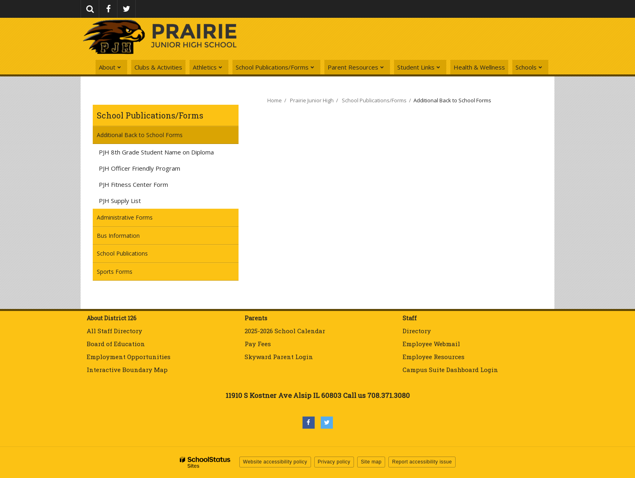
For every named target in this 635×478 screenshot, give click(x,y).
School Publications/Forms (150, 115)
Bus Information (118, 235)
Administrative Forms (125, 217)
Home (274, 100)
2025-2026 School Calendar (285, 331)
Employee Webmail (431, 344)
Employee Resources (434, 357)
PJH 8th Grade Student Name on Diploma (168, 153)
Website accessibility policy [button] (275, 462)
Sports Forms (114, 271)
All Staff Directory (114, 331)
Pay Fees (259, 344)
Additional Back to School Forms (140, 135)
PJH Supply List (120, 201)
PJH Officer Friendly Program (151, 169)
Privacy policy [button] (334, 462)
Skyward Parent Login (279, 357)
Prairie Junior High (312, 100)
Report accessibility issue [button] (422, 462)
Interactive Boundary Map (127, 370)
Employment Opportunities (128, 357)
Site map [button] (371, 462)
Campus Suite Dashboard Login (450, 370)
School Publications (133, 255)
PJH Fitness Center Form (145, 185)
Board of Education (116, 344)
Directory (417, 331)
